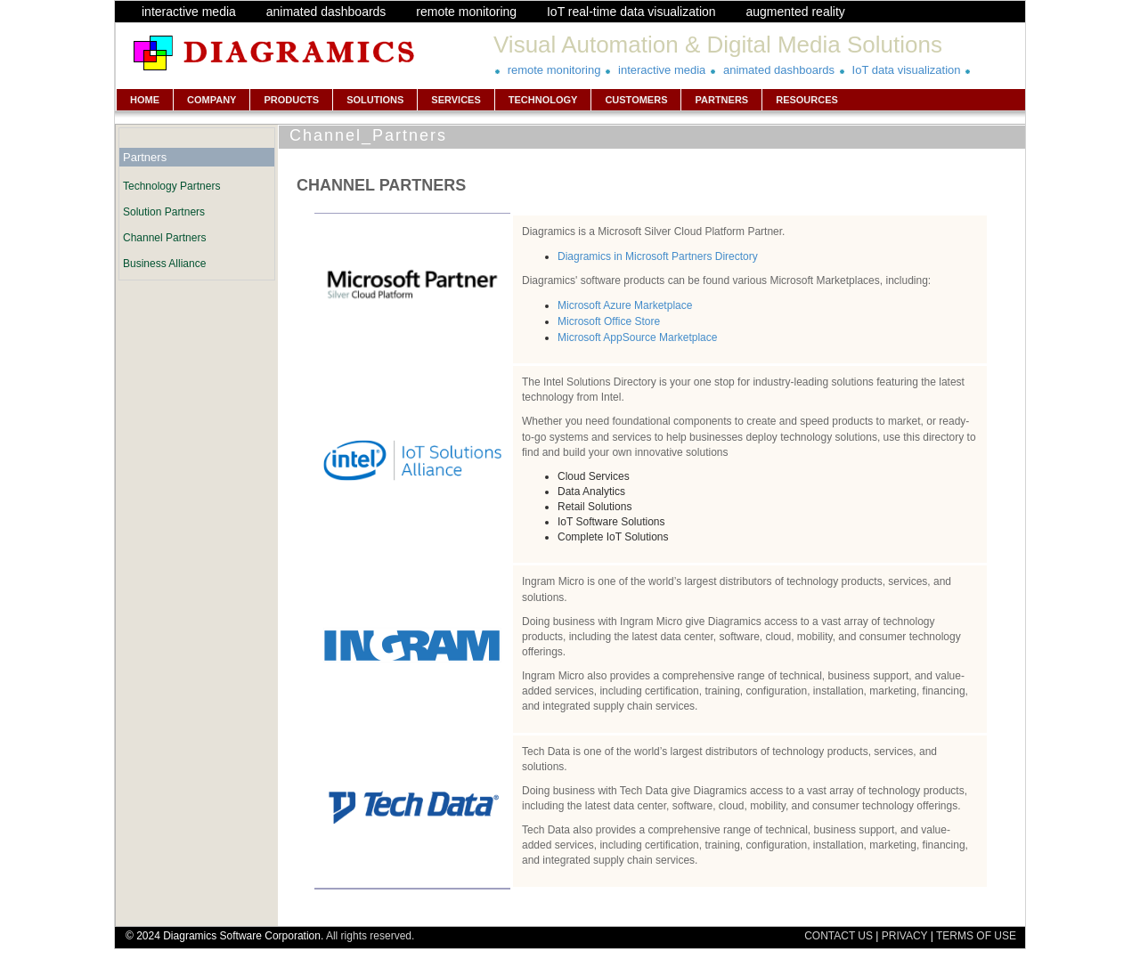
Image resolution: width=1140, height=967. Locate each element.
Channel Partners (164, 238)
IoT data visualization (906, 70)
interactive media (189, 11)
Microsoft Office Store (609, 321)
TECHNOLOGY (543, 99)
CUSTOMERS (636, 99)
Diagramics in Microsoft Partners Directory (658, 256)
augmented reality (794, 11)
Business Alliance (164, 263)
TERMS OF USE (976, 936)
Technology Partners (171, 186)
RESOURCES (807, 99)
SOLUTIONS (374, 99)
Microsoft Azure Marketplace (625, 305)
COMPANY (211, 99)
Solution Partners (164, 212)
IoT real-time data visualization (631, 11)
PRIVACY (905, 936)
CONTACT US (838, 936)
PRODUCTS (291, 99)
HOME (144, 99)
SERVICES (455, 99)
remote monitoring (466, 11)
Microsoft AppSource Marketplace (637, 337)
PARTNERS (721, 99)
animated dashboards (326, 11)
